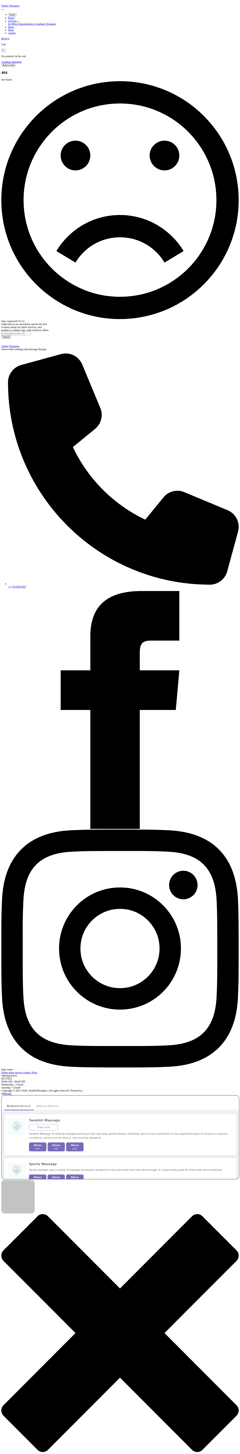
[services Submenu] (18, 21)
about (11, 27)
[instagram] (120, 1066)
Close (12, 15)
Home (11, 18)
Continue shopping (11, 61)
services (12, 21)
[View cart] (5, 38)
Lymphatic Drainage (45, 24)
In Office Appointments (21, 24)
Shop (11, 30)
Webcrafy (6, 1093)
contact (12, 33)
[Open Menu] (2, 9)
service (19, 1072)
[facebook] (120, 828)
